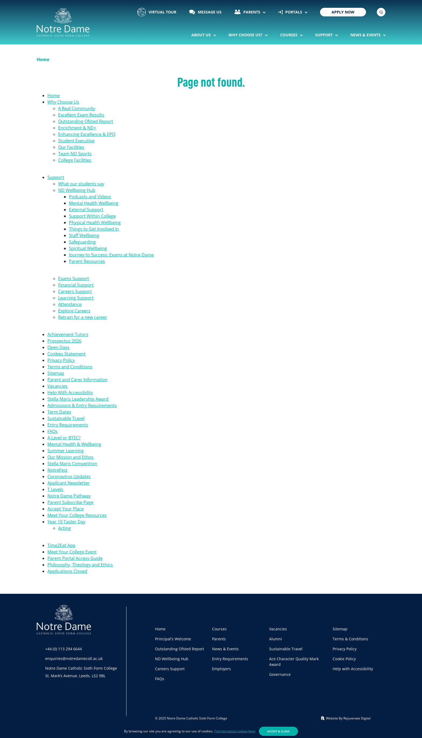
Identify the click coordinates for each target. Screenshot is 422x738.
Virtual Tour (156, 12)
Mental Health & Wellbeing (74, 444)
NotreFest (57, 470)
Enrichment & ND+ (77, 128)
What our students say (81, 184)
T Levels (55, 489)
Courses (289, 34)
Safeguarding (82, 242)
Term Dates (59, 412)
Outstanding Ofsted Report (85, 121)
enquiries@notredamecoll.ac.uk (74, 658)
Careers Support (75, 291)
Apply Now (343, 12)
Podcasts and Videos (90, 197)
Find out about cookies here (234, 731)
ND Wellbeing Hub (76, 190)
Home (53, 95)
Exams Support (73, 278)
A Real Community (76, 108)
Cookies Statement (66, 354)
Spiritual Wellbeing (88, 248)
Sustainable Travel (66, 418)
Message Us (205, 12)
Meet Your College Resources (77, 515)
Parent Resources (87, 261)
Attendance (70, 304)
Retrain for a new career (82, 317)
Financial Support (76, 285)
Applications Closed (67, 571)
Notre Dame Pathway (69, 496)
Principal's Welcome (173, 638)
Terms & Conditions (350, 638)
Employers (221, 668)
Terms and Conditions (69, 367)
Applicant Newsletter (68, 483)
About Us (201, 34)
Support (324, 34)
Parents (247, 12)
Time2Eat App (61, 545)
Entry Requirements (67, 425)
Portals (290, 12)
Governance (280, 674)
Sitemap (55, 373)
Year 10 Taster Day (66, 522)
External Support (86, 210)
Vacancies (57, 386)
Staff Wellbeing (84, 235)
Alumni (275, 638)
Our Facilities (71, 147)
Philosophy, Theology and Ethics (80, 565)
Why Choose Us (63, 102)
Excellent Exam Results (81, 115)
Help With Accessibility (70, 393)
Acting (64, 528)
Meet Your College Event (72, 552)
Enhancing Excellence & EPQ (86, 134)
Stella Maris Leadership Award (77, 399)
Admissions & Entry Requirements (82, 405)
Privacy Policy (61, 360)
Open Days (58, 347)
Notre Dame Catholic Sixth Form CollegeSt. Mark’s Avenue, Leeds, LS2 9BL (81, 672)
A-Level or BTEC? (63, 438)
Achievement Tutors (67, 334)
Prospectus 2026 (64, 341)
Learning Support (76, 298)
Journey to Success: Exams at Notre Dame (111, 255)
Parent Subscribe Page (70, 502)
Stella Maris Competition (72, 464)
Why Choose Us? (245, 34)
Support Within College (92, 216)
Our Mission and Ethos (70, 457)
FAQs (52, 431)
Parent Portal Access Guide (75, 558)
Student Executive (76, 141)
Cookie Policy (344, 658)
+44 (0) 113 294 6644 (63, 648)
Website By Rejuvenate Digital (346, 718)
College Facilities (74, 160)
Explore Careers (74, 311)
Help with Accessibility (353, 668)
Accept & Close (278, 731)
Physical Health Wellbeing (95, 222)
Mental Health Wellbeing (93, 203)
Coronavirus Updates (69, 476)
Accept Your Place (65, 509)
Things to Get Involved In (94, 229)
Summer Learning (65, 451)
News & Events (366, 34)
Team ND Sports (75, 154)
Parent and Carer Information (77, 380)
